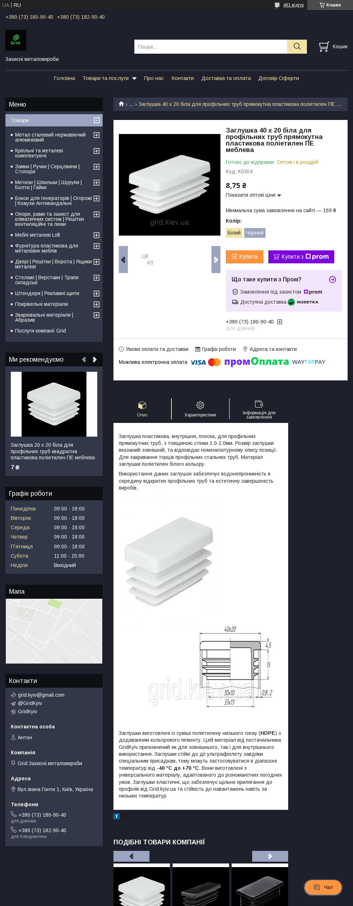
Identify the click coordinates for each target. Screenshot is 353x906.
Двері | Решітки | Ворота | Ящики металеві (53, 264)
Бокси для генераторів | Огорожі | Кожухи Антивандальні (53, 200)
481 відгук (293, 5)
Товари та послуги (105, 78)
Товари (20, 120)
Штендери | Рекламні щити (47, 293)
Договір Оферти (278, 78)
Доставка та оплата (226, 78)
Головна (64, 78)
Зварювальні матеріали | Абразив (44, 317)
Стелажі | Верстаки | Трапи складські (47, 280)
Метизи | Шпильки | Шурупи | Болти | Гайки (48, 184)
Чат (323, 887)
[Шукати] (297, 47)
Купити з (305, 257)
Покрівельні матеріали (41, 304)
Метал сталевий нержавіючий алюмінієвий (50, 137)
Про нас (154, 78)
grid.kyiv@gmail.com (41, 695)
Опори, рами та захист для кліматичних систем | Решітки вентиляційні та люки (49, 219)
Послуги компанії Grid (40, 331)
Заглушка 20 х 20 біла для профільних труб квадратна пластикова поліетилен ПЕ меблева (53, 451)
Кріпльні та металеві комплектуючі (39, 153)
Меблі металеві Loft (37, 235)
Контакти (182, 78)
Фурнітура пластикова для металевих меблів (46, 248)
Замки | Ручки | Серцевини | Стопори (47, 169)
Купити (248, 257)
